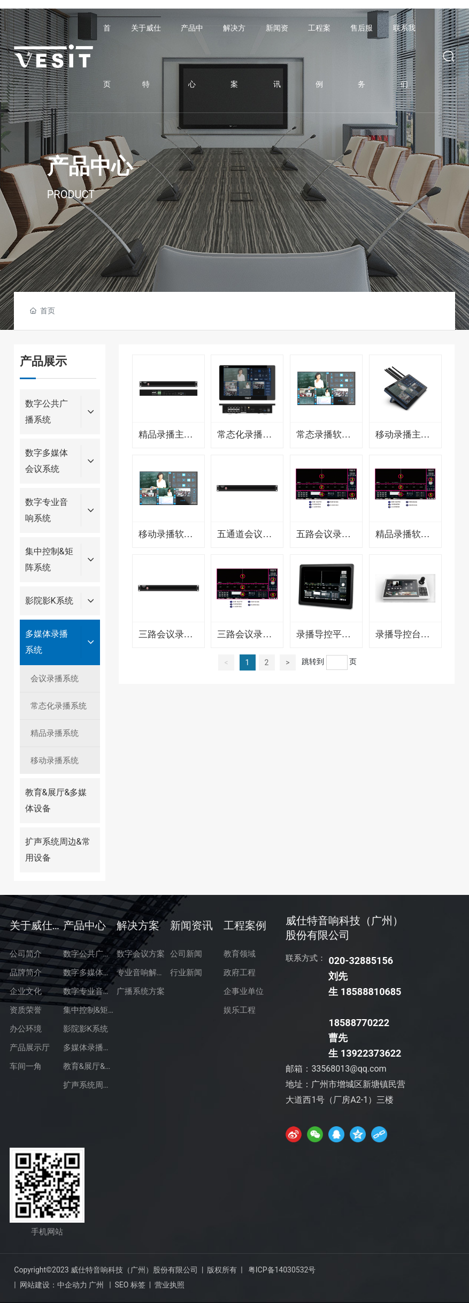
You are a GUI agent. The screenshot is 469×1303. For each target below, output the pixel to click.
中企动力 (72, 1285)
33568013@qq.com (348, 1069)
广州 (96, 1285)
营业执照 (169, 1285)
